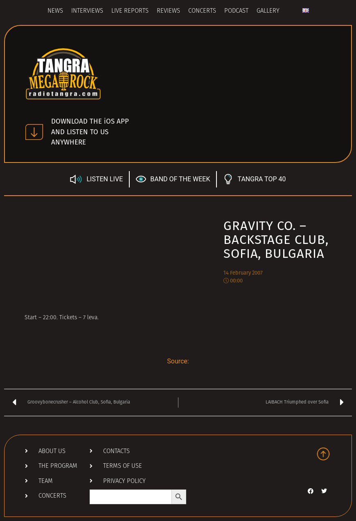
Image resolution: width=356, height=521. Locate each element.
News (55, 11)
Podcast (236, 11)
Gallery (268, 11)
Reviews (168, 11)
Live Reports (130, 11)
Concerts (202, 11)
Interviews (87, 11)
